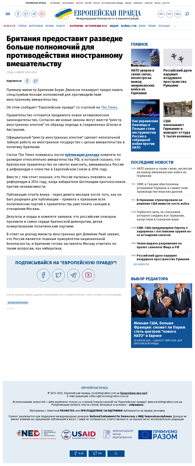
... (174, 25)
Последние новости (152, 162)
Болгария (76, 26)
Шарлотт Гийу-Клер (165, 340)
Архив (49, 26)
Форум (88, 3)
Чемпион (138, 3)
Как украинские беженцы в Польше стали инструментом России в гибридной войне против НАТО (145, 134)
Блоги (96, 3)
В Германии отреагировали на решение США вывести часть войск (163, 201)
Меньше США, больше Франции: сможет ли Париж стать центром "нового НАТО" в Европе (159, 329)
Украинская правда (35, 3)
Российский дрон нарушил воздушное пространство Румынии (177, 78)
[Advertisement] (65, 336)
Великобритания (18, 303)
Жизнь (128, 3)
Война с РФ (129, 26)
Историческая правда (112, 3)
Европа (79, 3)
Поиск (60, 26)
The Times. (109, 107)
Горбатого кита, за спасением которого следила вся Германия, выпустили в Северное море (161, 215)
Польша (164, 26)
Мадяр (114, 26)
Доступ (166, 3)
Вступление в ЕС (96, 26)
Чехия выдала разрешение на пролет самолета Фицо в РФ (159, 245)
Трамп (152, 26)
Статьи (22, 26)
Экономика (68, 3)
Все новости (141, 264)
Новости (9, 26)
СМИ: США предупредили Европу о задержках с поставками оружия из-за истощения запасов (164, 231)
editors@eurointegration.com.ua (108, 396)
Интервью (36, 26)
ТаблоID (149, 3)
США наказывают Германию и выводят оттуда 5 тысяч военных (177, 128)
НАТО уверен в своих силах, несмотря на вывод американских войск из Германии (142, 82)
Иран (142, 26)
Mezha (157, 3)
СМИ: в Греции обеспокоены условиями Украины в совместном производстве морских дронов (162, 187)
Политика (55, 3)
